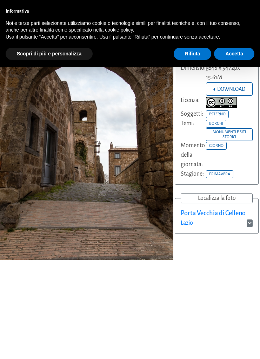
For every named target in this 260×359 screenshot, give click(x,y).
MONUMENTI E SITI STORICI (229, 134)
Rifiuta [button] (192, 53)
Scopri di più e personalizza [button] (49, 53)
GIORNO (216, 145)
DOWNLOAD (230, 89)
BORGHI (216, 123)
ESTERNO (217, 114)
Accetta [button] (234, 53)
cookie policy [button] (119, 30)
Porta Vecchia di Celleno (213, 213)
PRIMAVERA (219, 174)
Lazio (187, 223)
